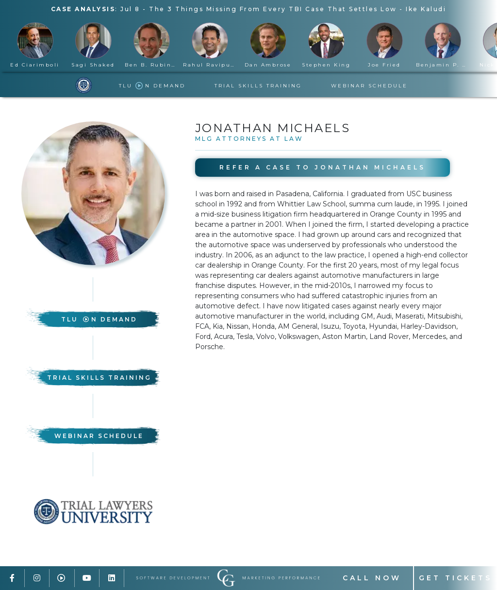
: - (249, 9)
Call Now (372, 577)
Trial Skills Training (258, 86)
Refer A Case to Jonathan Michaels (322, 167)
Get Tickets (455, 577)
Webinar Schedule (369, 86)
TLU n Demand (152, 86)
